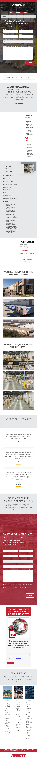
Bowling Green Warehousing (28, 258)
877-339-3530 (11, 77)
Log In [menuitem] (22, 0)
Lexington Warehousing (27, 259)
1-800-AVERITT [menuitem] (28, 0)
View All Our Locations (27, 262)
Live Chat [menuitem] (34, 0)
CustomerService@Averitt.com (26, 750)
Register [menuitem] (18, 0)
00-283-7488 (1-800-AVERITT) (12, 750)
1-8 (4, 750)
